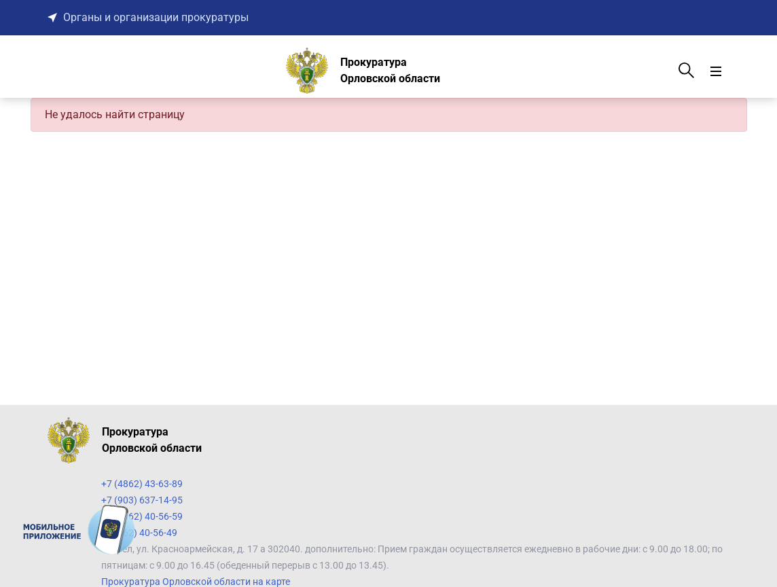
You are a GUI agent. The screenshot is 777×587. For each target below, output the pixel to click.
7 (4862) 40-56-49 (139, 532)
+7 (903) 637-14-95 (142, 500)
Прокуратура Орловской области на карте (195, 581)
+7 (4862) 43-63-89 (142, 483)
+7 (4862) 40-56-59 (142, 516)
